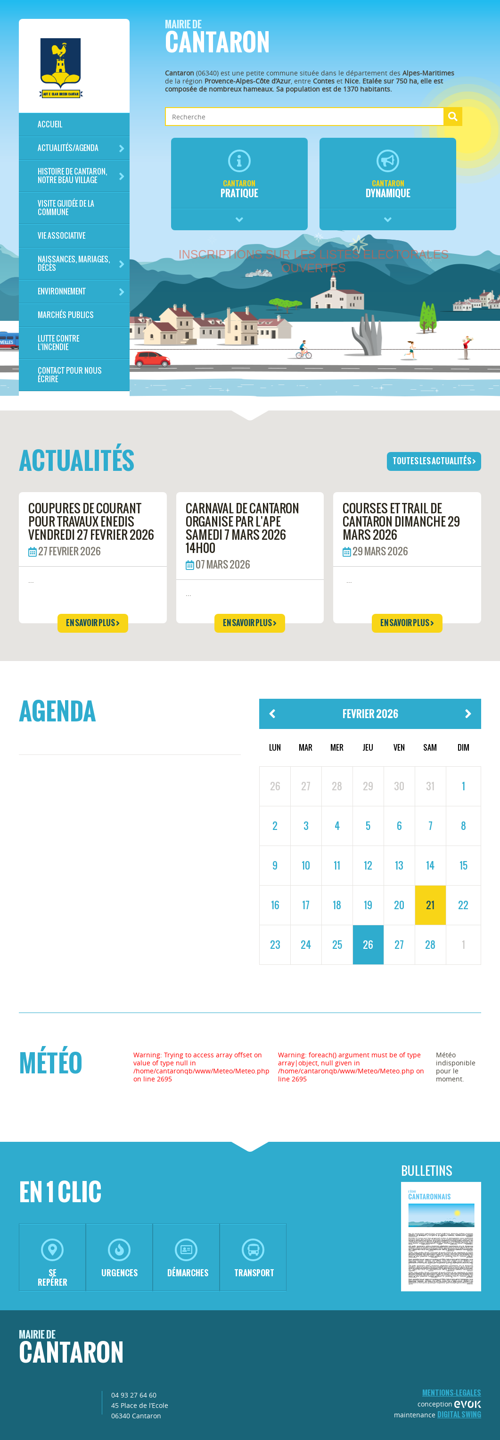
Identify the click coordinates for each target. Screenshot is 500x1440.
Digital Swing (459, 1414)
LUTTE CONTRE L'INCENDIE (58, 342)
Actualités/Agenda (81, 148)
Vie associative (61, 235)
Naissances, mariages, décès (81, 263)
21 (430, 905)
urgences (119, 1259)
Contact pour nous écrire (70, 375)
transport (254, 1259)
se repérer (52, 1263)
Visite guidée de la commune (66, 208)
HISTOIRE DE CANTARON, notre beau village (81, 175)
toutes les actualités (434, 461)
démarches (187, 1259)
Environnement (81, 292)
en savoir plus (93, 622)
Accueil (50, 124)
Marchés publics (66, 315)
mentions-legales (451, 1392)
